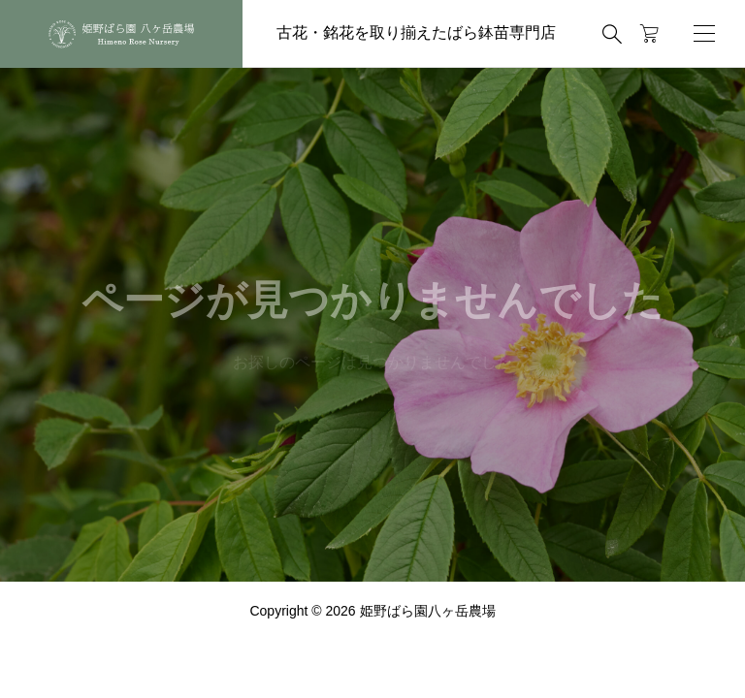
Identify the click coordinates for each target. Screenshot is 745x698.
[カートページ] (649, 34)
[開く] (704, 33)
